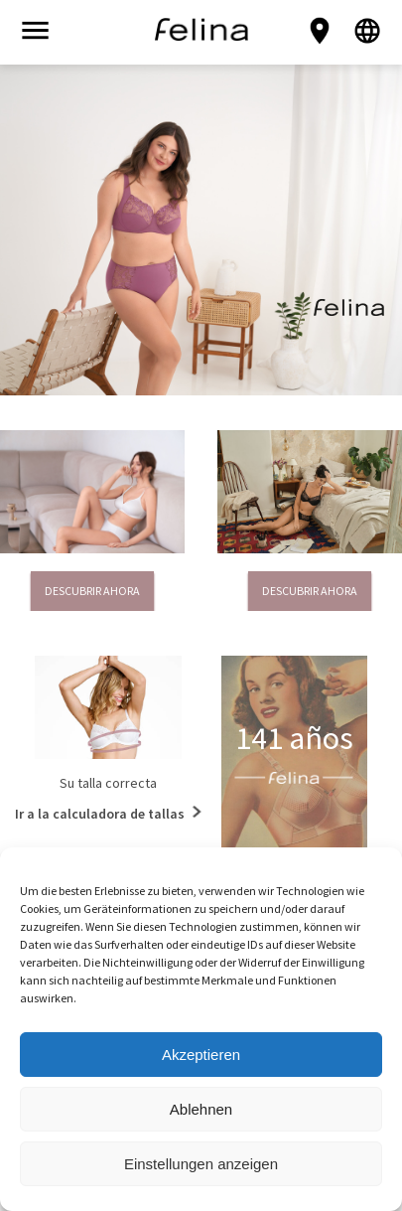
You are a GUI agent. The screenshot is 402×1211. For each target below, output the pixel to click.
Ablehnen (201, 1109)
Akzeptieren (201, 1054)
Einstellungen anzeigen (201, 1163)
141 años (294, 738)
